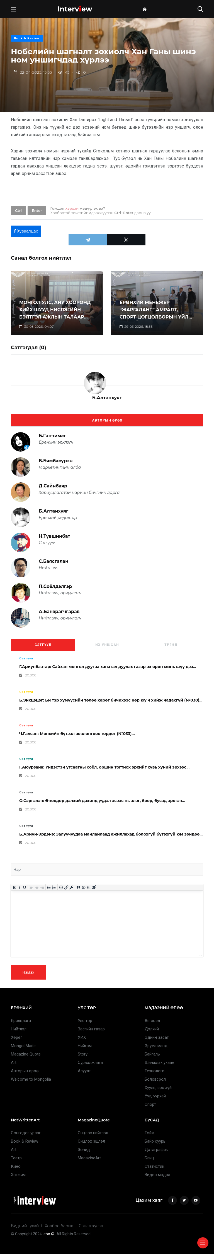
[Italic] (19, 887)
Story (82, 1054)
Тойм (149, 1132)
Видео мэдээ (157, 1174)
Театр (16, 1157)
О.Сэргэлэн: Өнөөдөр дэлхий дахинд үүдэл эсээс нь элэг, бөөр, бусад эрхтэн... (102, 800)
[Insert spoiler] (88, 887)
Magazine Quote (26, 1054)
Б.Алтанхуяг (107, 397)
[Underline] (24, 887)
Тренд (170, 645)
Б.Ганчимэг (52, 435)
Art (13, 1062)
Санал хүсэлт (92, 1225)
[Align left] (31, 887)
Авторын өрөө (107, 420)
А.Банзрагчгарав (59, 611)
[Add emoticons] (61, 887)
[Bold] (14, 887)
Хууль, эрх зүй (158, 1087)
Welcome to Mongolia (31, 1079)
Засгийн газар (91, 1029)
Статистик (154, 1166)
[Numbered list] (54, 887)
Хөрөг (16, 1037)
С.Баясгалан (53, 561)
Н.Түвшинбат (54, 536)
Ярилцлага (21, 1020)
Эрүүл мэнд (156, 1045)
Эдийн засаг (157, 1037)
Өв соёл (152, 1020)
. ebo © (48, 1234)
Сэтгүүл (43, 645)
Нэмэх (28, 972)
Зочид (84, 1149)
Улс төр (85, 1020)
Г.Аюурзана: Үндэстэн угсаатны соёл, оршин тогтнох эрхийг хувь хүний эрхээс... (104, 767)
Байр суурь (155, 1141)
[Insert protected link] (71, 887)
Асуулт (84, 1070)
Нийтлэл (18, 1029)
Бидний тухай (25, 1225)
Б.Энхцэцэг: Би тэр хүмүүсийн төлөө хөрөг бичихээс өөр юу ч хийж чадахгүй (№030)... (110, 700)
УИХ (82, 1037)
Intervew (74, 9)
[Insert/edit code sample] (83, 887)
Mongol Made (23, 1045)
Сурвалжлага (90, 1062)
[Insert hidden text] (94, 887)
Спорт (150, 1104)
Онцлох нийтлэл (93, 1132)
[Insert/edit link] (66, 887)
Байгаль (152, 1054)
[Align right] (42, 887)
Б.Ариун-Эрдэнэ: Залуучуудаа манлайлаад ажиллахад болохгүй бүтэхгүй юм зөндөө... (111, 834)
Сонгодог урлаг (26, 1132)
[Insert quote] (78, 887)
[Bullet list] (49, 887)
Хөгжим (18, 1174)
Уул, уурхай (155, 1096)
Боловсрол (155, 1079)
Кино (16, 1166)
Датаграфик (156, 1149)
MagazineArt (89, 1157)
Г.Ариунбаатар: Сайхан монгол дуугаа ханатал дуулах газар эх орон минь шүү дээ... (107, 666)
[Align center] (37, 887)
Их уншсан (107, 645)
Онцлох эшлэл (91, 1141)
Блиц (149, 1157)
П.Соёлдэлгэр (55, 586)
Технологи (154, 1070)
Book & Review (27, 38)
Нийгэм (85, 1045)
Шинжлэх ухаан (159, 1062)
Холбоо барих (59, 1225)
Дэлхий (152, 1029)
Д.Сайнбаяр (53, 486)
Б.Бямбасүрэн (56, 460)
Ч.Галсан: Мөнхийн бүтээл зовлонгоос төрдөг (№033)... (77, 733)
